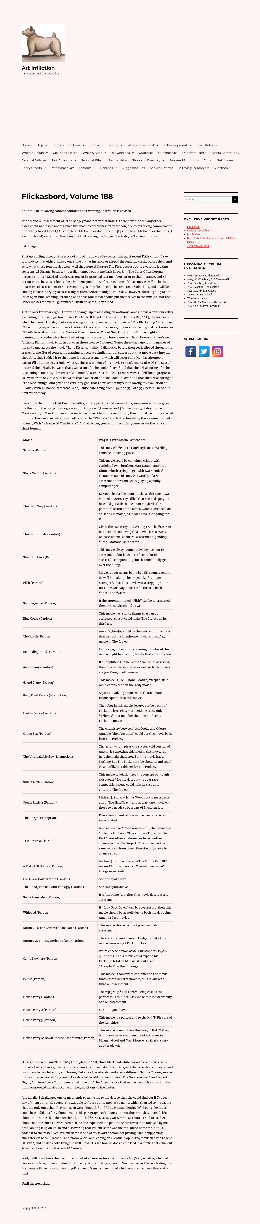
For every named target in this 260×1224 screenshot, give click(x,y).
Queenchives (167, 152)
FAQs (39, 145)
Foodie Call (193, 226)
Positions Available (198, 230)
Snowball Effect (92, 160)
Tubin (208, 160)
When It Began (33, 152)
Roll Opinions (120, 152)
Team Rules (204, 145)
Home (26, 145)
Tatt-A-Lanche (62, 160)
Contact (95, 145)
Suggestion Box (133, 168)
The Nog (112, 145)
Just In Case (193, 234)
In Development (175, 145)
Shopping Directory (146, 160)
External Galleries (34, 160)
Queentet (146, 152)
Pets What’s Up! (62, 168)
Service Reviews (161, 168)
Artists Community (225, 152)
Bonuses (106, 168)
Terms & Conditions (66, 145)
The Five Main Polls (198, 245)
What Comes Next (140, 145)
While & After (92, 152)
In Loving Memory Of (193, 168)
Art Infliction (38, 68)
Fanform (85, 168)
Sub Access (225, 160)
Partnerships (118, 160)
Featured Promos (182, 160)
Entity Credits (32, 168)
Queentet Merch (194, 152)
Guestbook (222, 168)
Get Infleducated (65, 152)
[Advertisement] (130, 112)
